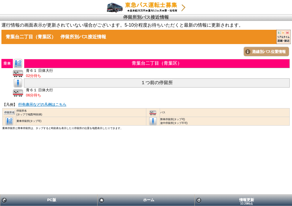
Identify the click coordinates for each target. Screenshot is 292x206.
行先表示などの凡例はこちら (42, 104)
